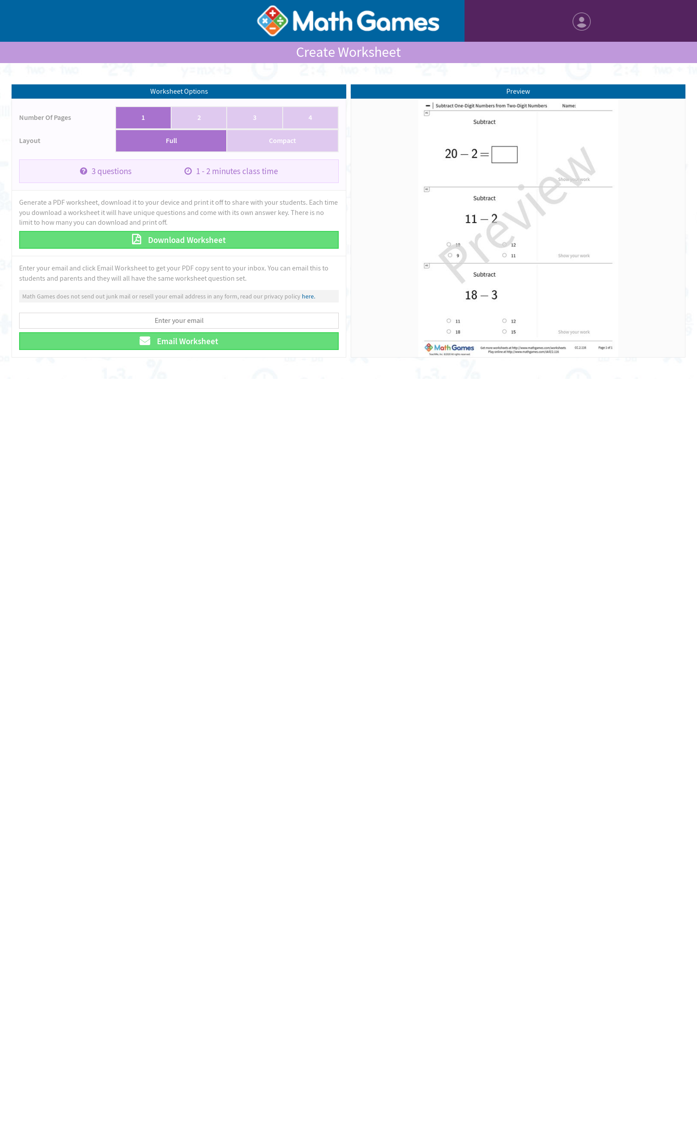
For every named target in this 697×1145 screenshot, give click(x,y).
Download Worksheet (186, 240)
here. (308, 296)
